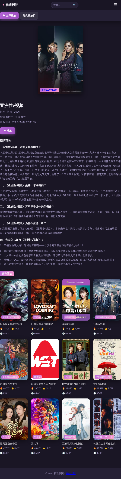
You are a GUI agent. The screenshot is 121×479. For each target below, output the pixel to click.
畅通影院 (10, 5)
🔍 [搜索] (74, 5)
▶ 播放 (8, 130)
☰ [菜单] (115, 5)
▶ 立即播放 (9, 15)
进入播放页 (29, 15)
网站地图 (71, 473)
